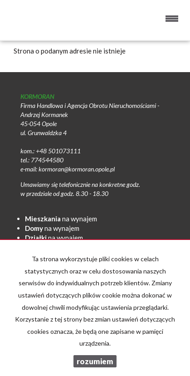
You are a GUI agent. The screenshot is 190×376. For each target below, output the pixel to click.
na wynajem (61, 219)
